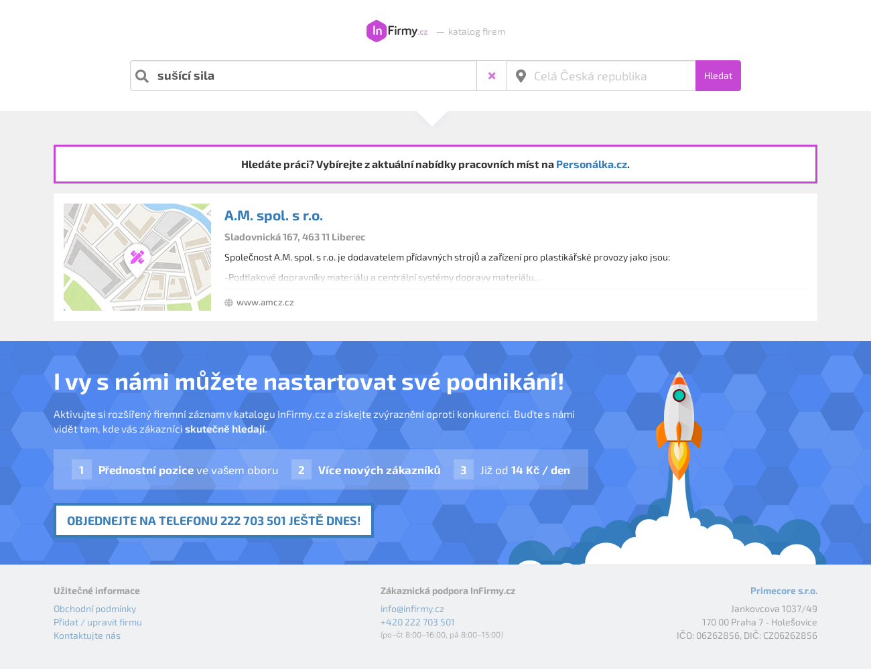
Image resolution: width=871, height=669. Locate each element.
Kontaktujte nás (87, 635)
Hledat (718, 75)
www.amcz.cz (265, 302)
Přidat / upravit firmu (98, 621)
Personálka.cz (591, 163)
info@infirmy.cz (412, 608)
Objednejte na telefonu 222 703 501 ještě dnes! (213, 520)
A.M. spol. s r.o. (273, 214)
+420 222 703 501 (418, 621)
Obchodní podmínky (95, 608)
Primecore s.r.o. (783, 590)
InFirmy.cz (396, 31)
